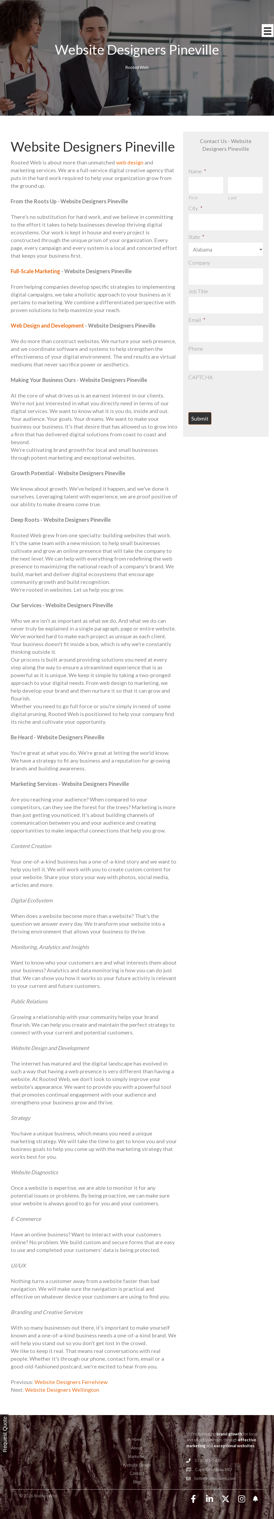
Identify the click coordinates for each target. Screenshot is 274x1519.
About (136, 1447)
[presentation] (229, 379)
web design (129, 162)
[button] (193, 1499)
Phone (195, 337)
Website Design (137, 1464)
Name (197, 171)
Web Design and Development (47, 325)
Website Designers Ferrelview (70, 1382)
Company (199, 258)
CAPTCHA (200, 363)
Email (197, 310)
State (196, 232)
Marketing (137, 1456)
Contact (137, 1473)
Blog (137, 1481)
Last (232, 195)
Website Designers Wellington (62, 1389)
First (193, 195)
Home (137, 1439)
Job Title (198, 284)
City (195, 206)
